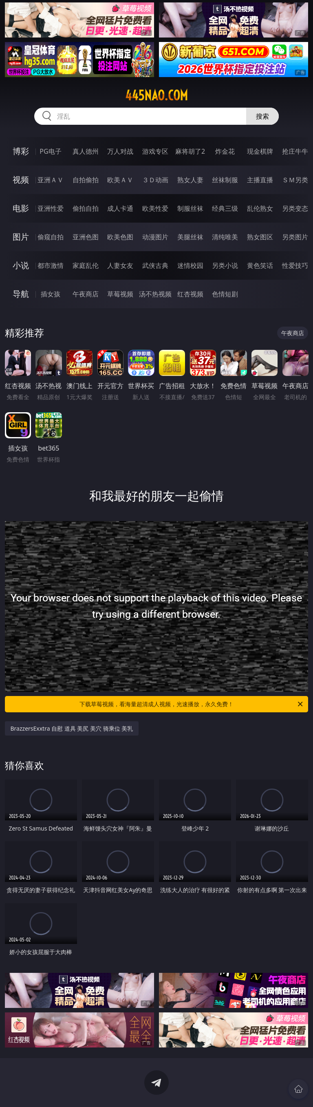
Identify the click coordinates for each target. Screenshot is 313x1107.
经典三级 (225, 208)
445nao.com (156, 95)
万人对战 (120, 151)
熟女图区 (260, 236)
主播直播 (260, 179)
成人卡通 (120, 208)
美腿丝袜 (190, 236)
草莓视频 (120, 293)
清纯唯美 (225, 236)
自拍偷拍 (86, 179)
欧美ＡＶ (120, 179)
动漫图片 (155, 236)
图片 (21, 236)
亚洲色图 (86, 236)
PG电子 (50, 151)
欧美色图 (120, 236)
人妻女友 (120, 265)
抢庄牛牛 (295, 151)
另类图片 (295, 236)
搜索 (262, 116)
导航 (21, 293)
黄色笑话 (260, 265)
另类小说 (225, 265)
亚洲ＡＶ (50, 179)
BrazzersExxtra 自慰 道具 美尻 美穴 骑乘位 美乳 (72, 728)
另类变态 (295, 208)
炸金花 (225, 151)
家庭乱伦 (86, 265)
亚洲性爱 (50, 208)
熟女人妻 (190, 179)
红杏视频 (190, 293)
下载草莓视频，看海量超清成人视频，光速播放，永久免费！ (191, 704)
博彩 (21, 151)
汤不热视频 (155, 293)
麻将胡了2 (190, 151)
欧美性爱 (155, 208)
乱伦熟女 (260, 208)
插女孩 (50, 293)
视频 (21, 179)
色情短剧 (225, 293)
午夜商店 (86, 293)
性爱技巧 (295, 265)
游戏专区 (155, 151)
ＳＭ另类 (295, 179)
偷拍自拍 (86, 208)
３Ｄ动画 (155, 179)
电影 (21, 208)
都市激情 (50, 265)
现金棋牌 (260, 151)
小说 (21, 265)
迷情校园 (190, 265)
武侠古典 (155, 265)
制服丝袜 (190, 208)
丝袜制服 (225, 179)
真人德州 (86, 151)
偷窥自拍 (50, 236)
